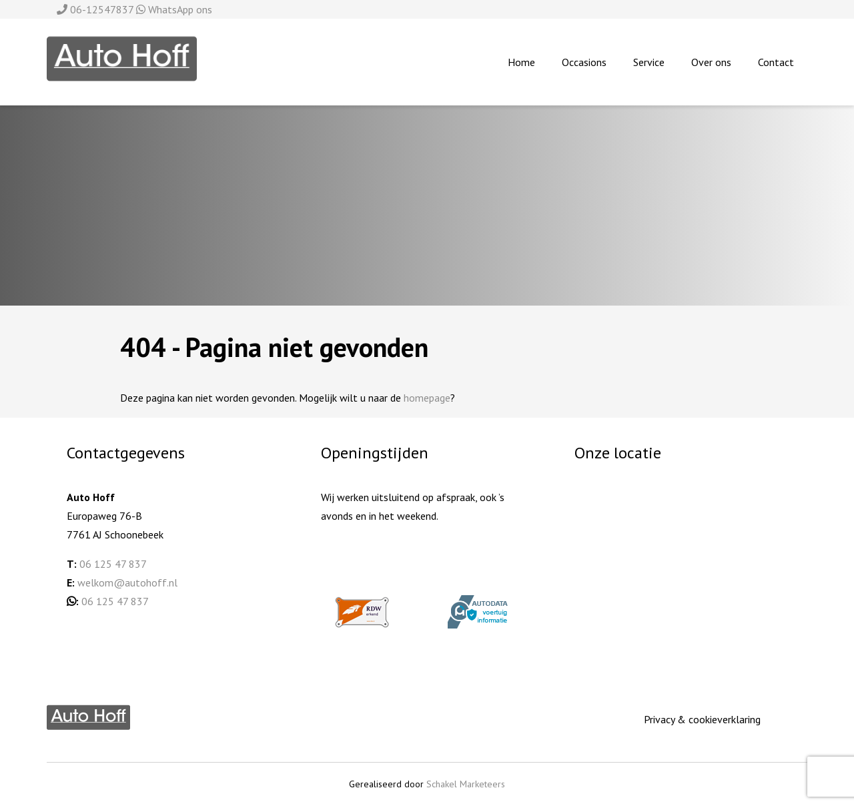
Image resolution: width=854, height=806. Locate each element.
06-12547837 (96, 9)
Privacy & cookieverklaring (702, 719)
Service (649, 62)
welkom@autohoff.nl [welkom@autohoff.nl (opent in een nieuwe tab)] (127, 582)
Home (521, 62)
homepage (427, 397)
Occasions (584, 62)
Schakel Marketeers (465, 784)
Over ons (711, 62)
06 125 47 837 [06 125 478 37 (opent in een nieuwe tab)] (115, 601)
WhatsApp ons (174, 9)
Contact (776, 62)
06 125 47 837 (113, 563)
